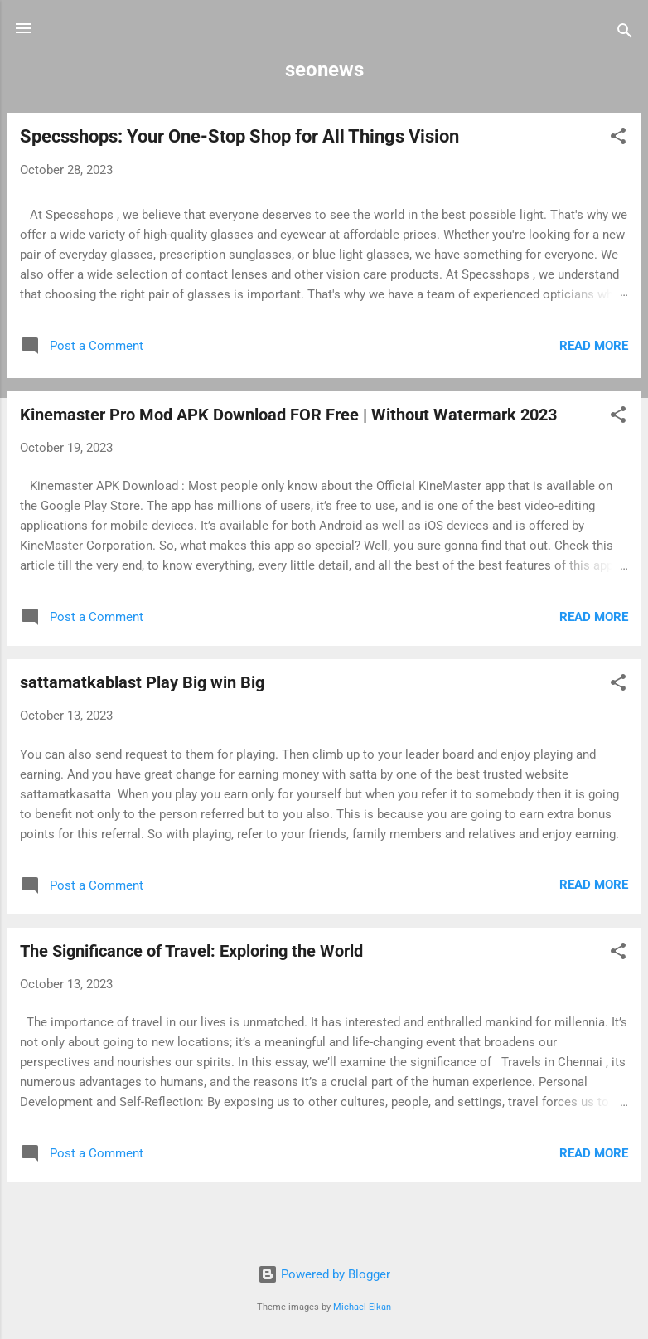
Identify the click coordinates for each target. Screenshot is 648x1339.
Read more (593, 345)
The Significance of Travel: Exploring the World (191, 951)
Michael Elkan (362, 1307)
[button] (618, 139)
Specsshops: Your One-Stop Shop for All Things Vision (239, 136)
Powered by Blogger (324, 1274)
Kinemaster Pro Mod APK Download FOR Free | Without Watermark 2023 (288, 415)
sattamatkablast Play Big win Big (142, 682)
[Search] (625, 33)
